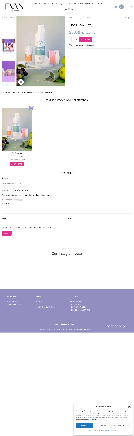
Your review (7, 302)
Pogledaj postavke (121, 425)
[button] (129, 406)
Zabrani (103, 425)
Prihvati (84, 425)
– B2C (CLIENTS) (76, 400)
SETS (78, 18)
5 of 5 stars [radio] (22, 298)
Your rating (6, 298)
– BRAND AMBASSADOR (45, 406)
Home (71, 18)
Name (4, 317)
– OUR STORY (12, 400)
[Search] (127, 7)
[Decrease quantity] (70, 39)
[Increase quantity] (76, 39)
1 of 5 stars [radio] (14, 298)
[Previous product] (125, 18)
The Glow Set (17, 252)
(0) (22, 255)
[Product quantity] (73, 39)
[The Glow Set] (17, 228)
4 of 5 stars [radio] (20, 298)
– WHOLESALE (75, 403)
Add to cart (85, 39)
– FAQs (39, 400)
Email (71, 317)
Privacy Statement (94, 430)
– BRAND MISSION (14, 403)
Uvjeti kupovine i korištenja (109, 430)
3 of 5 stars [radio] (18, 298)
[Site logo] (14, 6)
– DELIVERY (41, 403)
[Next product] (131, 18)
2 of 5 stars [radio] (16, 298)
